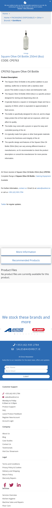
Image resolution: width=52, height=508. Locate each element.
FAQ (4, 410)
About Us (6, 433)
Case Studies (7, 440)
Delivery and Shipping (11, 471)
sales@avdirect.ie (43, 188)
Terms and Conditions (11, 464)
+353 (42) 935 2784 (15, 192)
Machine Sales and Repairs (12, 502)
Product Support (8, 407)
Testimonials (7, 448)
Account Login (8, 421)
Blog (4, 437)
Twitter (3, 204)
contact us (23, 188)
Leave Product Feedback (12, 414)
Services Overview (9, 495)
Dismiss (20, 8)
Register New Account (11, 417)
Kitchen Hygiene (8, 498)
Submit (26, 376)
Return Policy (7, 474)
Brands (7, 20)
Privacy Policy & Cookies (11, 467)
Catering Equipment (43, 176)
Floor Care (6, 506)
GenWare (16, 20)
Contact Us (6, 444)
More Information (28, 8)
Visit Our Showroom (10, 451)
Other (39, 17)
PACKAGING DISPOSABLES (23, 17)
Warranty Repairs (9, 478)
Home (6, 17)
